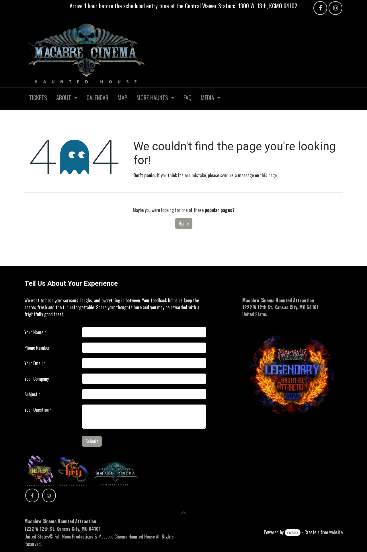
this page (268, 175)
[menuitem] (38, 99)
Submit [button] (91, 441)
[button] (183, 513)
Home (184, 223)
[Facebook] (320, 8)
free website (332, 532)
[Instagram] (335, 8)
